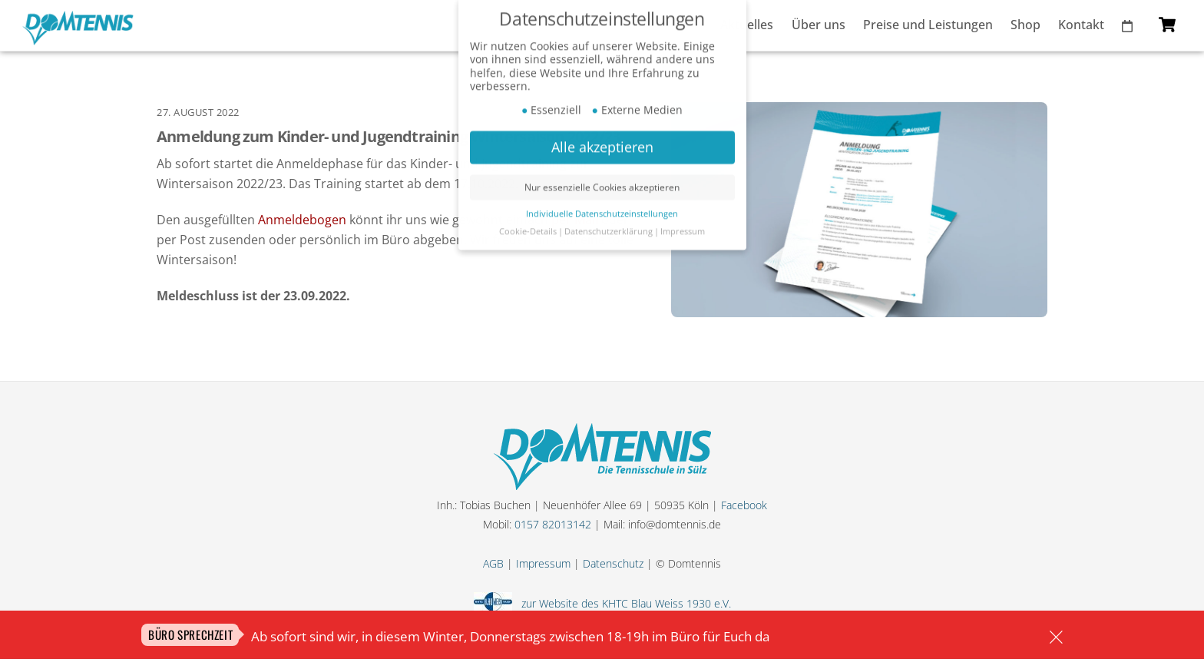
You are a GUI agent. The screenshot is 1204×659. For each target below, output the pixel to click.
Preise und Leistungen (928, 24)
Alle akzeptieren (602, 137)
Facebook (744, 505)
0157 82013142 (552, 524)
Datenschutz (613, 563)
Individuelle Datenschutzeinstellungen (602, 204)
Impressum (543, 563)
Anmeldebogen (302, 219)
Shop (1025, 24)
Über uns (818, 24)
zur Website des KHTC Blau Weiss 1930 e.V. (623, 603)
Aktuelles (746, 24)
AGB (493, 563)
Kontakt (1081, 24)
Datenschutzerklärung (608, 222)
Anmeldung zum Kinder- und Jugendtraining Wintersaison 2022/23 (388, 136)
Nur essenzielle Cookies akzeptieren (602, 177)
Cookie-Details (528, 222)
